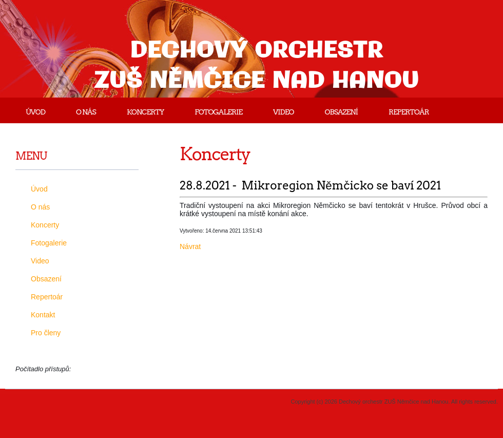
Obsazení (341, 112)
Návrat (190, 246)
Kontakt (43, 315)
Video (283, 112)
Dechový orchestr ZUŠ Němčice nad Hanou (256, 66)
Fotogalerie (218, 112)
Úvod (35, 112)
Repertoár (409, 112)
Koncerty (145, 112)
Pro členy (46, 333)
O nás (86, 112)
